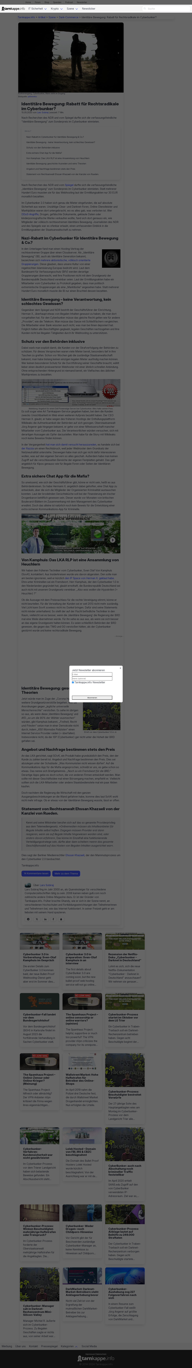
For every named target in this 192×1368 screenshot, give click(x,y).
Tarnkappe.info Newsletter (89, 682)
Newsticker (88, 8)
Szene (70, 8)
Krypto (55, 8)
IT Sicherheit (35, 8)
